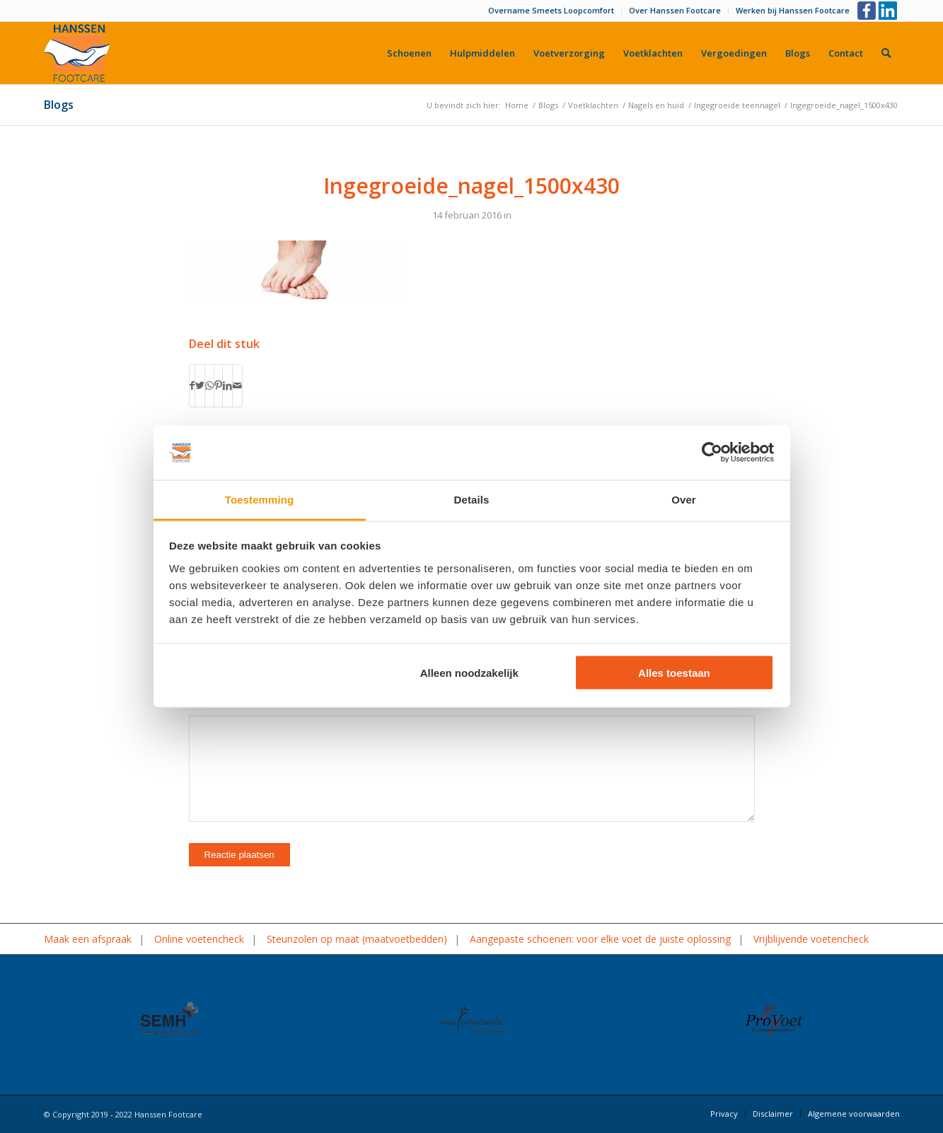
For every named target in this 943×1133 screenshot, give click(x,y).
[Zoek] (886, 53)
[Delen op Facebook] (192, 385)
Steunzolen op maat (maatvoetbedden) (357, 939)
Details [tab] (472, 499)
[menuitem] (551, 10)
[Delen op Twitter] (199, 385)
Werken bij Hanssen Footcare (793, 10)
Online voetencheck (199, 939)
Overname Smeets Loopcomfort (551, 10)
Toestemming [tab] (259, 499)
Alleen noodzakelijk (469, 673)
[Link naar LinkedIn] (889, 10)
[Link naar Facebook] (867, 10)
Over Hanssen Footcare (675, 10)
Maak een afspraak (88, 939)
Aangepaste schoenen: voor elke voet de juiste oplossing (600, 939)
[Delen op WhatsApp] (209, 385)
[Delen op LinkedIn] (227, 385)
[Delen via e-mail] (237, 385)
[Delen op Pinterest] (218, 385)
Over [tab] (683, 499)
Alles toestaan (674, 673)
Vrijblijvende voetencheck (811, 939)
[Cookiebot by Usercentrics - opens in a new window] (712, 452)
